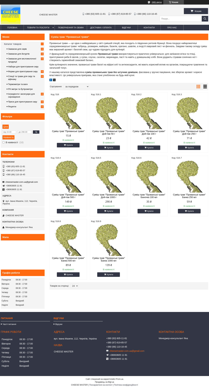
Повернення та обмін (71, 27)
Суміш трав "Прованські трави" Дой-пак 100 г (149, 132)
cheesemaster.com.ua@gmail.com (22, 182)
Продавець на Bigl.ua (104, 382)
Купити (70, 145)
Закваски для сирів (17, 49)
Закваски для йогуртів (18, 54)
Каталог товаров (12, 44)
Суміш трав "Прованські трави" (68, 131)
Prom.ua (119, 379)
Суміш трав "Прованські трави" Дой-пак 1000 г (108, 196)
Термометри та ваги (18, 84)
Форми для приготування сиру (23, 71)
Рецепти (12, 106)
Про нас (172, 27)
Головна (12, 27)
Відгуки (126, 27)
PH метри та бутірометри (20, 89)
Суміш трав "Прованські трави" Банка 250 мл (189, 196)
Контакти (149, 27)
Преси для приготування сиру (22, 101)
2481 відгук (157, 2)
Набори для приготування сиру (23, 66)
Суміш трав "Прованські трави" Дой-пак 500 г (68, 196)
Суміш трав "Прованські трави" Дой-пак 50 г (108, 132)
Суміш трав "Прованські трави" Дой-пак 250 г (189, 132)
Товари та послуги (38, 27)
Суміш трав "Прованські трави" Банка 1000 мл (108, 259)
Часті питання (9, 324)
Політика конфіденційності (126, 385)
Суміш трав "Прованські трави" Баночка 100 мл (149, 196)
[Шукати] (205, 19)
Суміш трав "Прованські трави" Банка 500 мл (68, 259)
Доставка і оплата (101, 27)
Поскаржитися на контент (100, 385)
